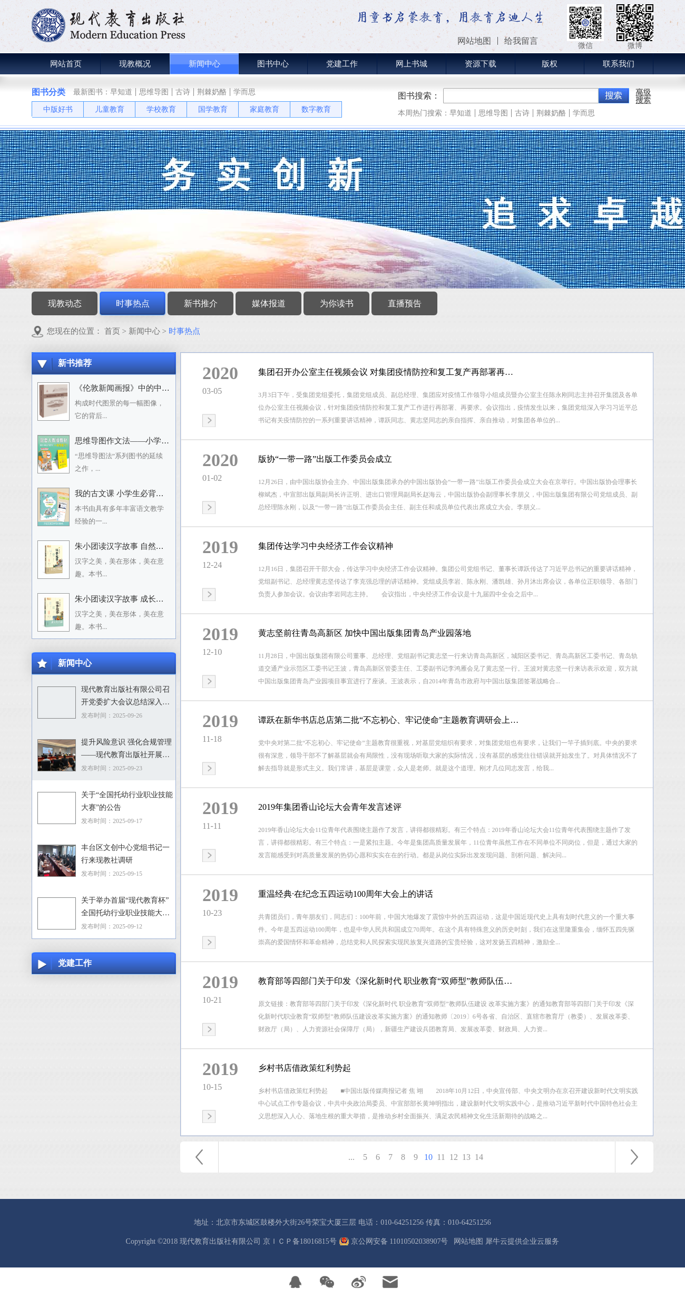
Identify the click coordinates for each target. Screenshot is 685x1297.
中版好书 (58, 109)
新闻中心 (144, 331)
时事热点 (184, 331)
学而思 (244, 92)
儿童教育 (109, 109)
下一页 (634, 1157)
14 (479, 1157)
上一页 (199, 1157)
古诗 (182, 92)
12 (453, 1157)
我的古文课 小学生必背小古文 (127, 493)
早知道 (121, 92)
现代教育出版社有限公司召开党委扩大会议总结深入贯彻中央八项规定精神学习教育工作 (125, 697)
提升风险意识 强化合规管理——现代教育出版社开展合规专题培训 (126, 749)
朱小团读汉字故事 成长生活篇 (127, 599)
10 (428, 1157)
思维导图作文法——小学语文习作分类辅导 (149, 441)
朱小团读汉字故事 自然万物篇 (127, 546)
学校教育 (161, 109)
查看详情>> (209, 420)
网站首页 (66, 64)
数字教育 (316, 109)
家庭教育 (264, 109)
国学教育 (213, 109)
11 (441, 1157)
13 (466, 1157)
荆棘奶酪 (212, 92)
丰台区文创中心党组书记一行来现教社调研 (125, 854)
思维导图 (154, 92)
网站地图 (466, 1241)
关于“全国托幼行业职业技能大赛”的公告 (127, 801)
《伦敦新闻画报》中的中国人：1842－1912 (149, 388)
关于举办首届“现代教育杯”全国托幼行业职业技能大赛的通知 (125, 907)
